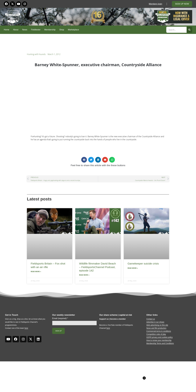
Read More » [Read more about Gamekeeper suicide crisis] (133, 268)
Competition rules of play (156, 334)
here (26, 328)
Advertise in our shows (155, 322)
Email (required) (60, 318)
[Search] (189, 30)
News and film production (156, 328)
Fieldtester (36, 30)
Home (6, 30)
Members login (155, 4)
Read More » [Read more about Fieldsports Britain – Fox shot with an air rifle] (36, 271)
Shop (61, 30)
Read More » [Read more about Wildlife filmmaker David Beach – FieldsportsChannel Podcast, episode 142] (84, 275)
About (15, 30)
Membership (49, 30)
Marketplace (73, 30)
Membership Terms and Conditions (160, 343)
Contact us (150, 319)
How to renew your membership (159, 340)
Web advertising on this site (157, 325)
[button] (84, 160)
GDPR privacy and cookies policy (159, 337)
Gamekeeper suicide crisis (143, 263)
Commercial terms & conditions (158, 331)
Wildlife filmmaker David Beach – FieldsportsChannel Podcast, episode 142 (97, 267)
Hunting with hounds (36, 54)
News (24, 30)
